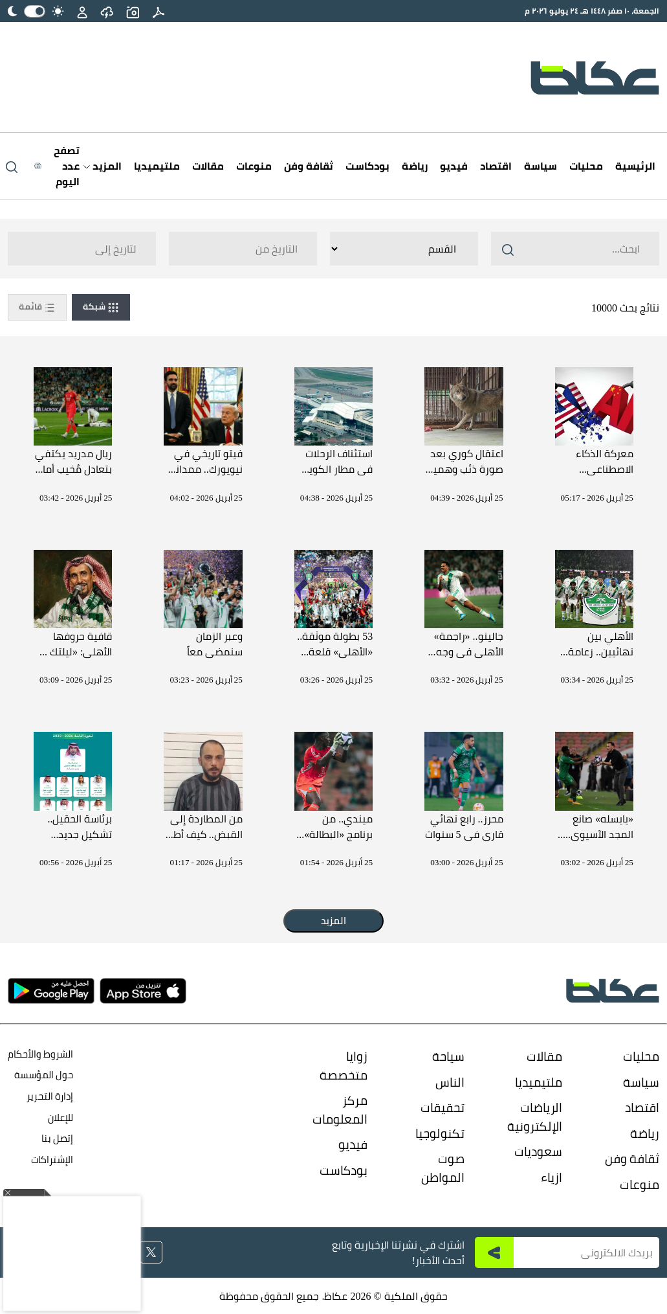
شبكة (101, 307)
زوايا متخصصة (343, 1066)
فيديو (454, 166)
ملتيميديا (157, 166)
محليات (586, 166)
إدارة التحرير (49, 1096)
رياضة (415, 166)
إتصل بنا (57, 1138)
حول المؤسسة (43, 1074)
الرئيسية (635, 166)
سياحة (448, 1056)
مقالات (208, 166)
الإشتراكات (52, 1159)
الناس (450, 1082)
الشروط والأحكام (40, 1054)
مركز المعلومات (339, 1110)
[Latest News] (57, 165)
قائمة (37, 307)
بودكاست (367, 166)
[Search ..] (575, 249)
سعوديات (538, 1151)
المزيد (102, 166)
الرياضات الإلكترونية (534, 1117)
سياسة (540, 166)
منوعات (254, 166)
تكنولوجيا (440, 1133)
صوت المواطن (443, 1168)
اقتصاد (496, 166)
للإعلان (60, 1117)
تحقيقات (443, 1107)
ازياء (551, 1177)
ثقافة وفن (308, 166)
